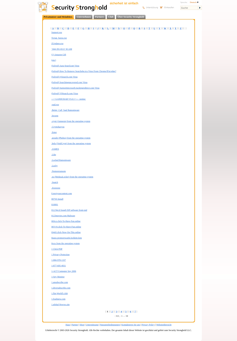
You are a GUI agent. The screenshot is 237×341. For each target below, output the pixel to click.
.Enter (54, 132)
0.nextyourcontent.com (61, 193)
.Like (53, 154)
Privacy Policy (148, 324)
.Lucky (54, 165)
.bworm (54, 115)
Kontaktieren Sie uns (130, 324)
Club (110, 16)
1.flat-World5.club (59, 293)
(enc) (53, 60)
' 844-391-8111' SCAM (61, 49)
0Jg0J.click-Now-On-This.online (66, 232)
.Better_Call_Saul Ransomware (65, 110)
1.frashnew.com (58, 299)
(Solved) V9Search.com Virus (64, 93)
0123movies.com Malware (63, 215)
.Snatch (54, 182)
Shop (82, 324)
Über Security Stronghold (131, 16)
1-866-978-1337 (58, 260)
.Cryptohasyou (57, 127)
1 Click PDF (57, 249)
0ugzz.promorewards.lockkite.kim (66, 238)
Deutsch (194, 2)
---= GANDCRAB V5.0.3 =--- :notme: (68, 99)
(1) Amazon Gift (58, 54)
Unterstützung (92, 324)
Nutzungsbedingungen (110, 324)
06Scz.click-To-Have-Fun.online (66, 221)
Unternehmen (84, 16)
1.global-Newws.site (60, 304)
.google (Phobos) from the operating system (71, 138)
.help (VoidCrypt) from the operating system (71, 143)
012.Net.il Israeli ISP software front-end (69, 210)
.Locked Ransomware (61, 160)
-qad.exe (55, 104)
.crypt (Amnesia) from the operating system (70, 121)
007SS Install (57, 199)
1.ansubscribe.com (59, 282)
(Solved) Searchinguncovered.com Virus (69, 82)
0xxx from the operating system (65, 243)
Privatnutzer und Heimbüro (58, 16)
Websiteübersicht (163, 324)
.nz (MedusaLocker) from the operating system (72, 176)
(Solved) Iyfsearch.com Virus (64, 77)
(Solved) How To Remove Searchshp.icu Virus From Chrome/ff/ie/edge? (83, 71)
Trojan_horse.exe (59, 38)
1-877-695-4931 (58, 265)
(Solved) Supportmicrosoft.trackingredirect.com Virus (75, 88)
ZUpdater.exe (57, 43)
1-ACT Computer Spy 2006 (63, 271)
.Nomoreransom (58, 171)
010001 (54, 204)
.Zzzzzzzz (55, 188)
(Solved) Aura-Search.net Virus (65, 65)
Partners (99, 16)
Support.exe (56, 32)
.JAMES (55, 149)
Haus (68, 324)
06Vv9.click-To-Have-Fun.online (66, 226)
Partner (75, 324)
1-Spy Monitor (58, 276)
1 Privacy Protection (60, 254)
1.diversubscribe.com (61, 288)
